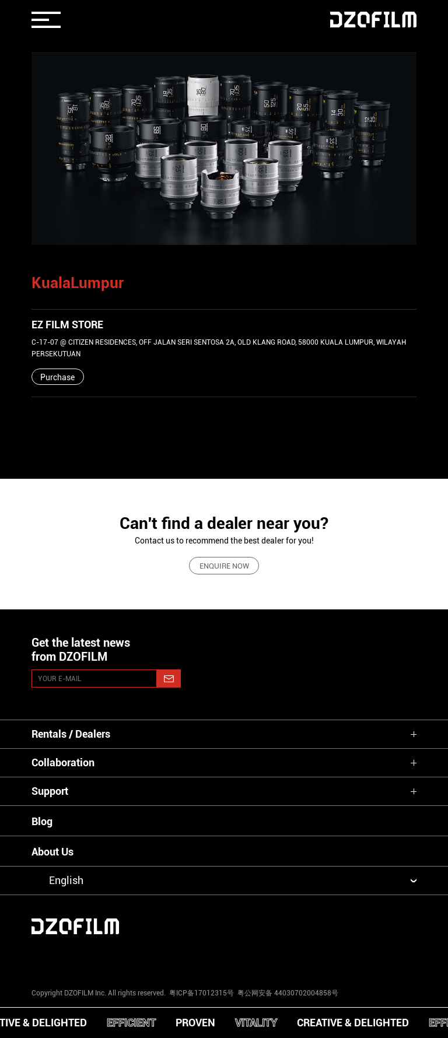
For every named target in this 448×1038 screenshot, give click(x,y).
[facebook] (224, 957)
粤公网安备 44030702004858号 (287, 993)
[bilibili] (383, 957)
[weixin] (304, 957)
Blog (42, 821)
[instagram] (64, 957)
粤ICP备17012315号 (201, 993)
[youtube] (144, 957)
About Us (53, 852)
